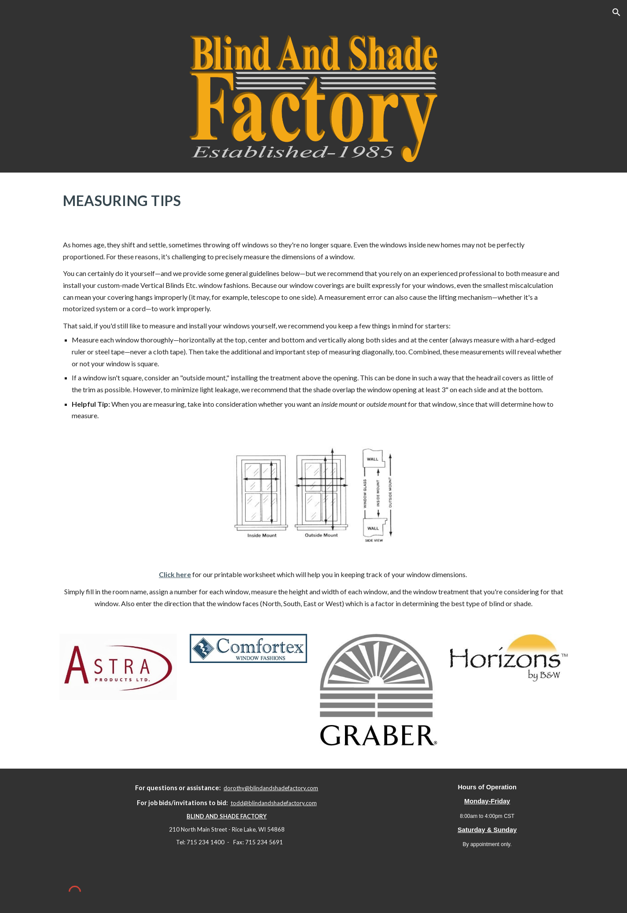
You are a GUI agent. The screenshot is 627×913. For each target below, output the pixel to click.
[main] (313, 198)
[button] (616, 12)
